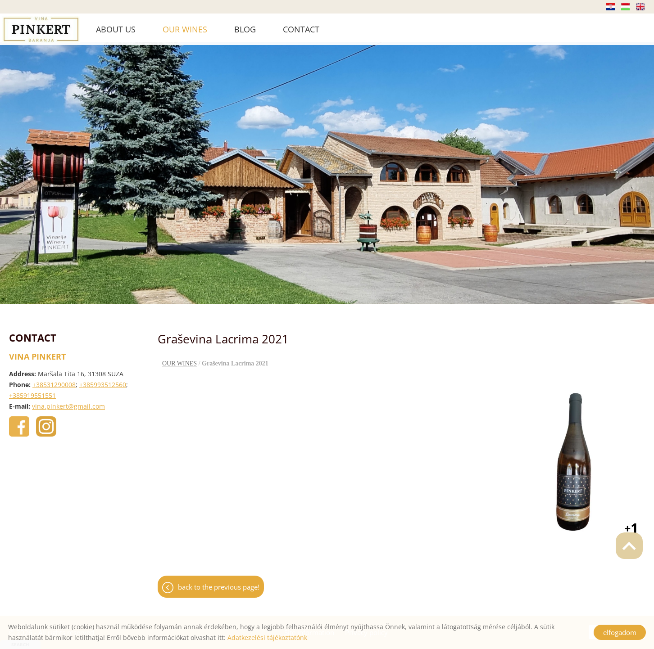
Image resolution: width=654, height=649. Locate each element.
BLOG (245, 29)
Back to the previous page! (218, 582)
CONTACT (301, 29)
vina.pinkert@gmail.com (68, 401)
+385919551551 (32, 391)
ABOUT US (116, 29)
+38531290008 (54, 380)
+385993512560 (102, 380)
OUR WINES (185, 29)
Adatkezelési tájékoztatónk (267, 637)
